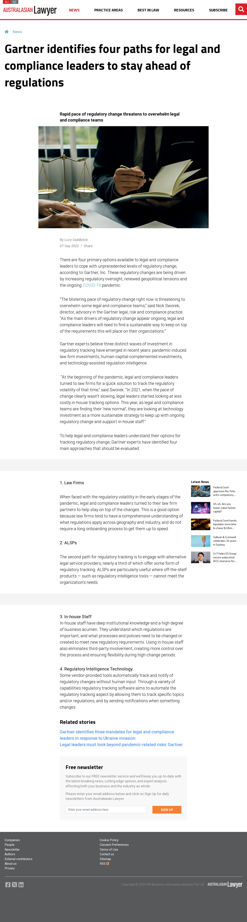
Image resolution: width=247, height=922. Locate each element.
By (74, 240)
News (17, 32)
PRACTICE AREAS (108, 10)
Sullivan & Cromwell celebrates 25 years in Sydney (224, 541)
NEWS (74, 10)
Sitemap (105, 859)
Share (88, 246)
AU (7, 2)
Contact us (107, 854)
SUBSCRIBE (218, 10)
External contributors (18, 859)
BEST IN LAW (148, 10)
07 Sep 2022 (69, 246)
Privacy (10, 868)
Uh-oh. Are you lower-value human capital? (224, 507)
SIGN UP (167, 809)
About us (11, 863)
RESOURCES (184, 10)
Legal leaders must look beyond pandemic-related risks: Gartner (121, 744)
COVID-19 (92, 285)
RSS (104, 863)
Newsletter (12, 849)
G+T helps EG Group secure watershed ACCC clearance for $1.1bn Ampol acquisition (224, 557)
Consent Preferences (114, 845)
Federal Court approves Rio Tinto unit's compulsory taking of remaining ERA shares (224, 491)
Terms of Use (109, 849)
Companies (12, 840)
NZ (14, 2)
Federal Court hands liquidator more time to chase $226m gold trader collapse (225, 524)
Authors (10, 854)
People (9, 845)
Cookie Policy (109, 840)
